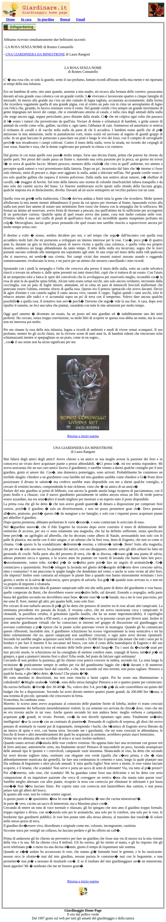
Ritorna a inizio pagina (83, 436)
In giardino (45, 19)
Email (80, 19)
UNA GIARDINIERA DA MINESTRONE (35, 54)
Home (10, 19)
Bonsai (65, 19)
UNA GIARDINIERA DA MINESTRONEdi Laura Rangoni (83, 450)
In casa (26, 19)
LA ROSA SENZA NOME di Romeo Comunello (83, 69)
